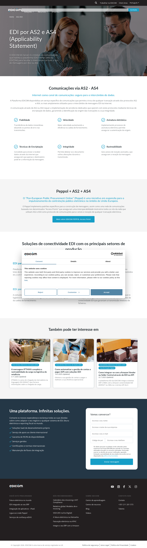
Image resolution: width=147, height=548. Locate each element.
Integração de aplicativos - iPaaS (22, 509)
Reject (40, 292)
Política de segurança (90, 545)
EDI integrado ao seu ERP (19, 504)
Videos (88, 513)
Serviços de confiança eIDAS (20, 517)
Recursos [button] (43, 10)
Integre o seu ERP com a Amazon (66, 525)
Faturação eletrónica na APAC (64, 521)
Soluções (29, 10)
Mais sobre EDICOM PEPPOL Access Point (73, 219)
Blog (87, 509)
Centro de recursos (93, 504)
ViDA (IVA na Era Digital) (62, 513)
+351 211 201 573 (126, 504)
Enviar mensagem (111, 462)
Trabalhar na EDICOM (108, 3)
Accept (106, 292)
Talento (121, 509)
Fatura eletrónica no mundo (20, 500)
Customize (73, 292)
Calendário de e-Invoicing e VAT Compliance (65, 501)
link (26, 280)
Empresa (57, 10)
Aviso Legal (105, 545)
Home (11, 17)
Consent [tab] (39, 261)
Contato (133, 10)
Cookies (133, 545)
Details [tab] (73, 261)
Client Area (123, 3)
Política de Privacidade (119, 545)
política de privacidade (110, 456)
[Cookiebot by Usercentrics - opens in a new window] (113, 254)
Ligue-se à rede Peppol (18, 513)
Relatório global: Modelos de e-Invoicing (65, 507)
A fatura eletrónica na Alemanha (66, 517)
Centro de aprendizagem (95, 500)
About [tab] (107, 261)
